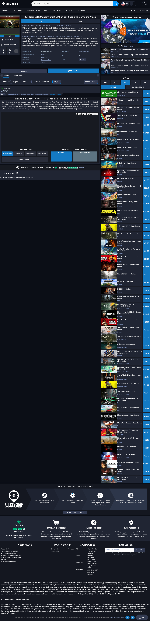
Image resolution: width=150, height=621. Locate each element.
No (133, 618)
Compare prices (55, 106)
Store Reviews (92, 564)
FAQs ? (3, 559)
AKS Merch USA (92, 570)
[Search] (116, 3)
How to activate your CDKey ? (11, 557)
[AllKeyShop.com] (10, 3)
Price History (15, 86)
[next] (17, 36)
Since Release (7, 165)
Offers (4, 86)
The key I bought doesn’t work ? (12, 555)
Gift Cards (91, 559)
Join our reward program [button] (75, 512)
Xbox (43, 62)
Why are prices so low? (9, 553)
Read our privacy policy (117, 617)
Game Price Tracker (91, 552)
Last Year (19, 165)
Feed (80, 21)
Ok (127, 618)
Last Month (42, 165)
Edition (25, 93)
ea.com (43, 54)
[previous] (2, 36)
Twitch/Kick (55, 549)
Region (15, 93)
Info (40, 21)
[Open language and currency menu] (128, 3)
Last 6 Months (30, 165)
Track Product (24, 171)
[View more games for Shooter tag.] (82, 61)
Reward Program (90, 556)
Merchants (55, 551)
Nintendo (79, 569)
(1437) (69, 179)
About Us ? (5, 549)
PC (77, 549)
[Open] (27, 3)
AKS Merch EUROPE (91, 573)
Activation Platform (41, 93)
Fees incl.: (90, 93)
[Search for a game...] (75, 3)
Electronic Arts (46, 60)
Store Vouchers (92, 549)
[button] (144, 3)
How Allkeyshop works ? (9, 551)
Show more (128, 46)
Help (142, 617)
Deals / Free (91, 562)
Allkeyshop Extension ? (9, 562)
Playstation (80, 563)
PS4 (80, 52)
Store (5, 93)
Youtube (71, 549)
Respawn (44, 57)
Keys (56, 93)
